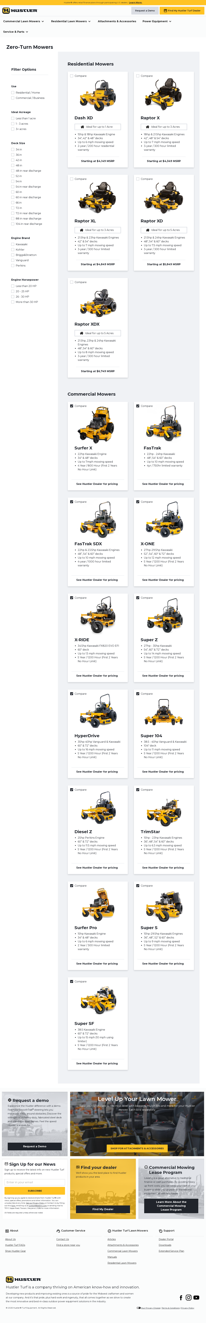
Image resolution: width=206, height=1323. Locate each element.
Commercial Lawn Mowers (123, 1251)
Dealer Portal (166, 1239)
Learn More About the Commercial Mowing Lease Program (171, 1205)
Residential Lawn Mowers (122, 1262)
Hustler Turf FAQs (15, 1245)
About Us (10, 1239)
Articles (112, 1239)
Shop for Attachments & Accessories (137, 1148)
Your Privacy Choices (150, 1308)
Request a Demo (34, 1146)
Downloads (165, 1245)
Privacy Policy (187, 1308)
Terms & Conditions (171, 1308)
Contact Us (62, 1239)
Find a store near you (68, 1245)
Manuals (112, 1257)
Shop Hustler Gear (15, 1251)
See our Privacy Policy (35, 1203)
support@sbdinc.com (38, 1205)
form (13, 1205)
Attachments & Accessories (117, 21)
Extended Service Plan (171, 1251)
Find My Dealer (103, 1209)
